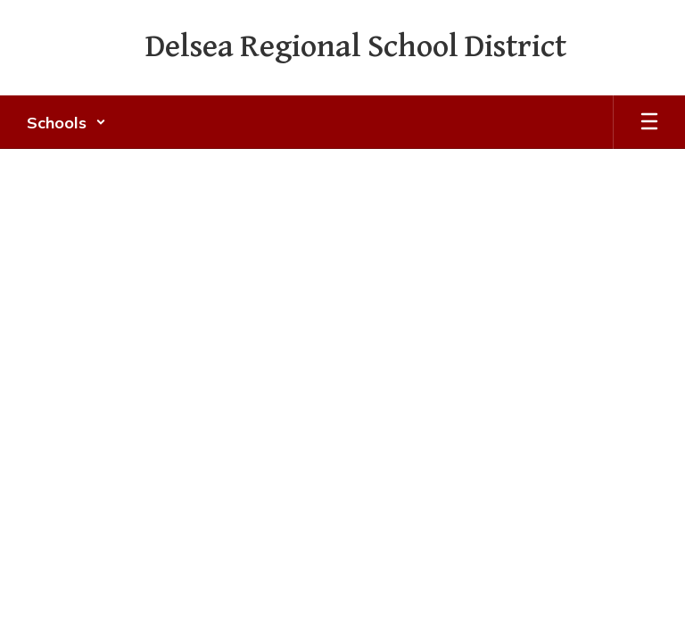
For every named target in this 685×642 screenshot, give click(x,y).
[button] (66, 122)
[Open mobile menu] (649, 122)
